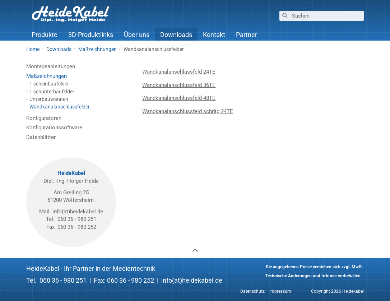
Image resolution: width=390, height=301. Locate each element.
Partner (246, 34)
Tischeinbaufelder (49, 84)
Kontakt (214, 34)
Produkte (44, 34)
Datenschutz (252, 291)
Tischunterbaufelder (51, 91)
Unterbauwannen (48, 99)
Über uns (136, 34)
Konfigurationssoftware (54, 127)
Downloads (176, 34)
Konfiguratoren (43, 118)
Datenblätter (41, 137)
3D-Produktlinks (90, 34)
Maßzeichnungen (46, 76)
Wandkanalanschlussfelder (59, 107)
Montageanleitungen (50, 66)
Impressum (280, 291)
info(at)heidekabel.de (77, 211)
